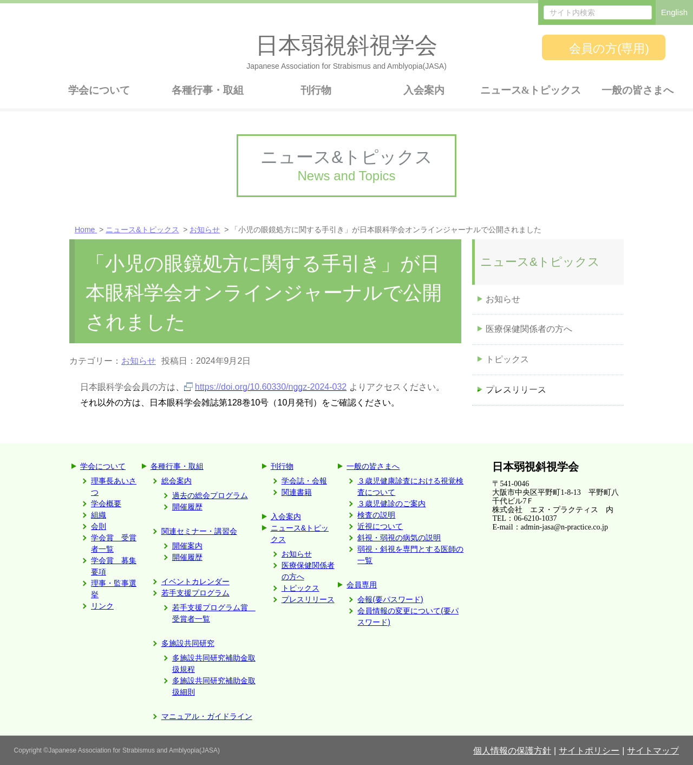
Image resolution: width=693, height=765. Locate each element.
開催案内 (187, 545)
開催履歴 (187, 506)
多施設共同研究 (187, 643)
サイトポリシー (589, 750)
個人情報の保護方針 (512, 750)
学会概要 (106, 503)
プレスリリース (516, 389)
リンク (102, 605)
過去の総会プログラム (210, 495)
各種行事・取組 (177, 466)
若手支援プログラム (195, 593)
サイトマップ (653, 750)
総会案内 (176, 480)
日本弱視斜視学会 (535, 467)
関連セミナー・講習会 (199, 531)
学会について (103, 466)
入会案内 (286, 516)
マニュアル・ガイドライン (206, 716)
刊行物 (282, 466)
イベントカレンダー (195, 581)
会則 (98, 526)
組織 (98, 515)
